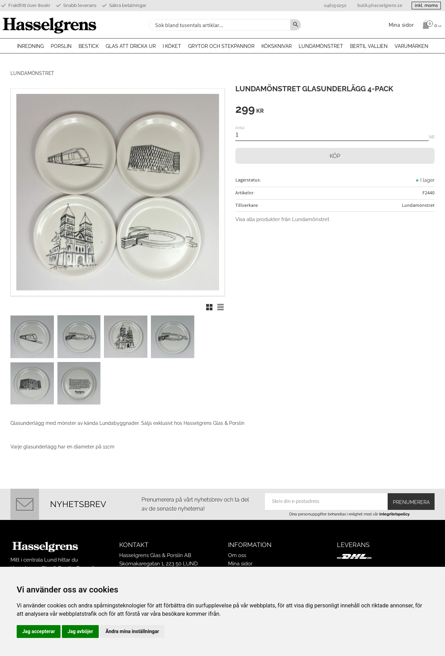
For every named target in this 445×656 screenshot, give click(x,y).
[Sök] (295, 24)
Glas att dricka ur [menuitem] (131, 46)
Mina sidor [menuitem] (401, 25)
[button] (209, 307)
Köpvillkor (240, 566)
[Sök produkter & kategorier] (219, 24)
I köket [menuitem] (172, 46)
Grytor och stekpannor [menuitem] (221, 46)
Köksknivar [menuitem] (276, 46)
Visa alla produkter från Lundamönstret (282, 219)
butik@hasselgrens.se (377, 5)
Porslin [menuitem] (61, 46)
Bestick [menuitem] (89, 46)
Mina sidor (240, 557)
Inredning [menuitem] (30, 46)
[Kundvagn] (430, 25)
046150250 (332, 5)
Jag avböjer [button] (80, 631)
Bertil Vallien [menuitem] (369, 46)
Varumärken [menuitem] (411, 46)
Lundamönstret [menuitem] (321, 46)
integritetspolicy (394, 507)
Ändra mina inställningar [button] (132, 631)
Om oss (237, 549)
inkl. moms (424, 5)
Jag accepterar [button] (38, 631)
